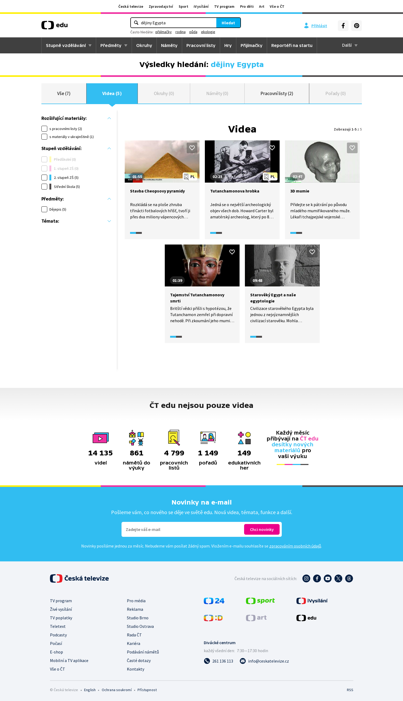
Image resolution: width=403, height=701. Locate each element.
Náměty (169, 45)
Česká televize (130, 6)
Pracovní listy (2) (276, 93)
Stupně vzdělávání (66, 45)
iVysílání (201, 6)
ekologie (208, 31)
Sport (184, 6)
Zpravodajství (161, 6)
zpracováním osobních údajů (295, 546)
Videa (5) (112, 93)
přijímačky (163, 31)
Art (261, 6)
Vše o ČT (277, 6)
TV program (224, 6)
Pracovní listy (201, 45)
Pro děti (247, 6)
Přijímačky (252, 45)
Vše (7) (64, 93)
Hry (228, 45)
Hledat (228, 22)
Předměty (111, 45)
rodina (180, 31)
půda (193, 31)
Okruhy (144, 45)
